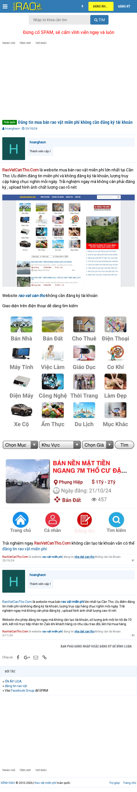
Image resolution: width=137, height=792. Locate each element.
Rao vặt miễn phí (45, 782)
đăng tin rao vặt (16, 686)
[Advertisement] (68, 83)
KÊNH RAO (8, 782)
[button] (5, 6)
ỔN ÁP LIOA (13, 681)
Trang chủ (129, 782)
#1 (133, 560)
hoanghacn (12, 128)
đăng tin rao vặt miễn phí (24, 548)
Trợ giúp (114, 782)
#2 (133, 635)
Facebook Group (22, 690)
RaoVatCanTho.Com (17, 602)
